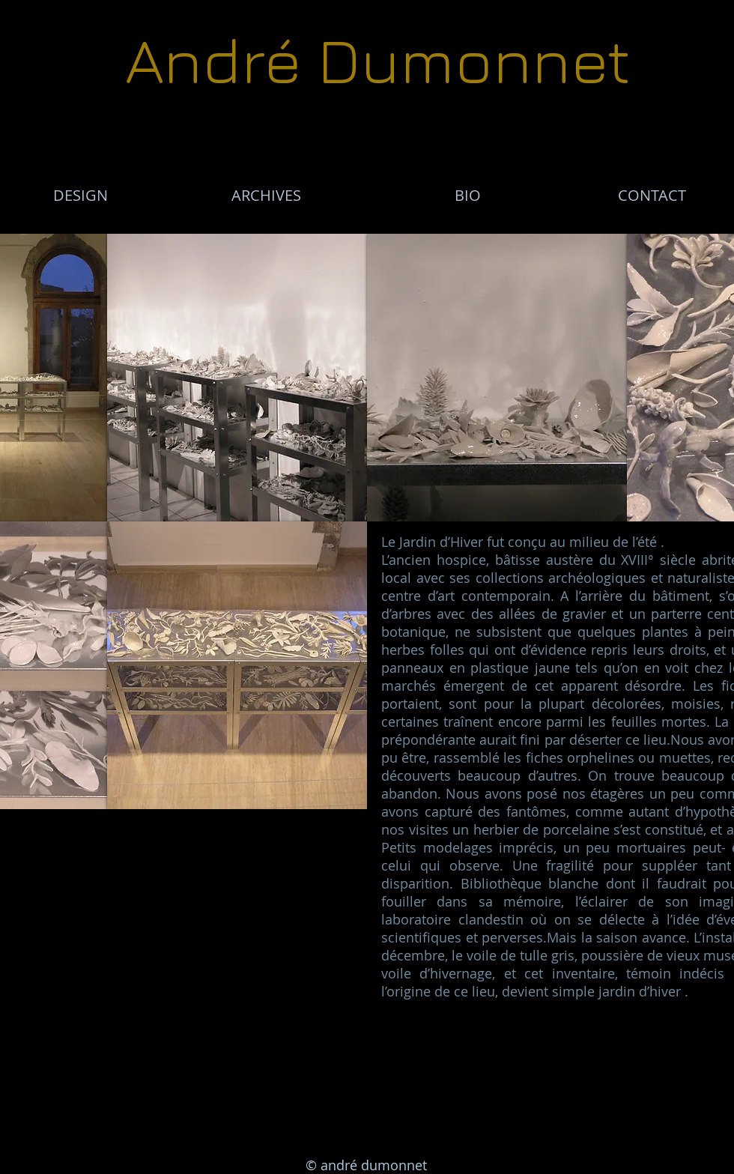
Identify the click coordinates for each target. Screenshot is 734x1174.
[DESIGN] (80, 195)
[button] (237, 377)
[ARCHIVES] (266, 195)
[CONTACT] (651, 195)
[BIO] (467, 195)
